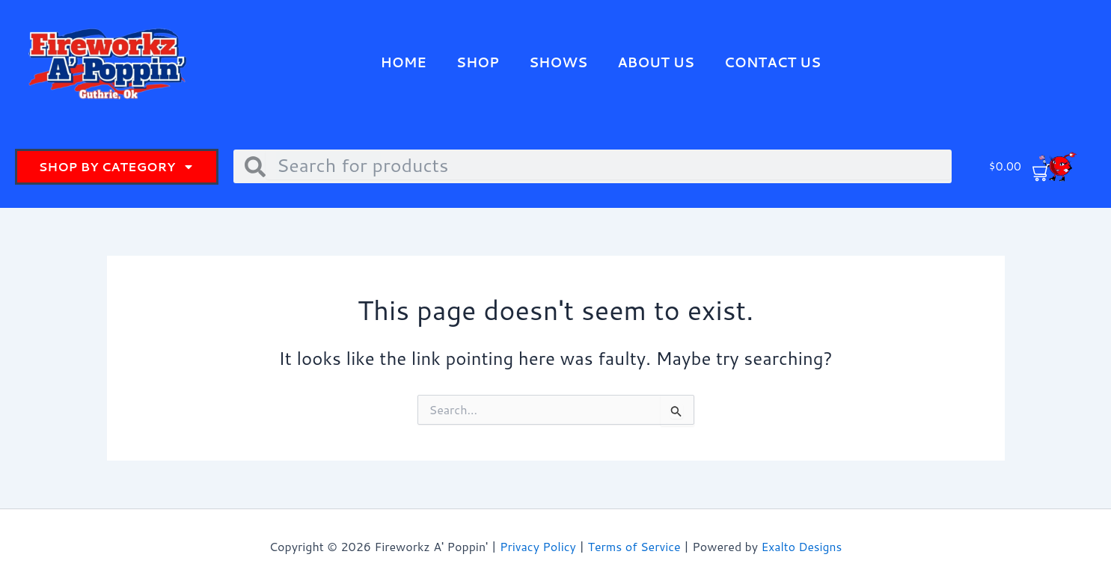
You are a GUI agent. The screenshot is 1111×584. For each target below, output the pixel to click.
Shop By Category (116, 166)
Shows (557, 63)
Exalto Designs (801, 546)
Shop (476, 63)
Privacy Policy (538, 546)
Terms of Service (633, 546)
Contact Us (775, 63)
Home (400, 63)
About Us (656, 63)
